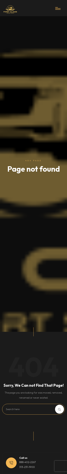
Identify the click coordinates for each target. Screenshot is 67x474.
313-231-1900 (27, 467)
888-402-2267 (27, 462)
